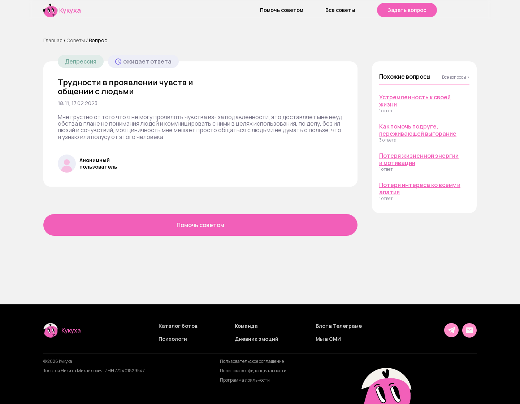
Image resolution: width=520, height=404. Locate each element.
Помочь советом (281, 10)
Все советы (340, 10)
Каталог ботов (178, 326)
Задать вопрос (407, 9)
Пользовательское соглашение (252, 361)
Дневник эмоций (256, 339)
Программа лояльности (245, 380)
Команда (246, 326)
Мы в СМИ (328, 339)
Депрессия (80, 61)
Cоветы (75, 40)
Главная (52, 40)
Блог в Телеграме (339, 326)
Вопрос (98, 40)
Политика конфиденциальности (253, 371)
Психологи (173, 339)
